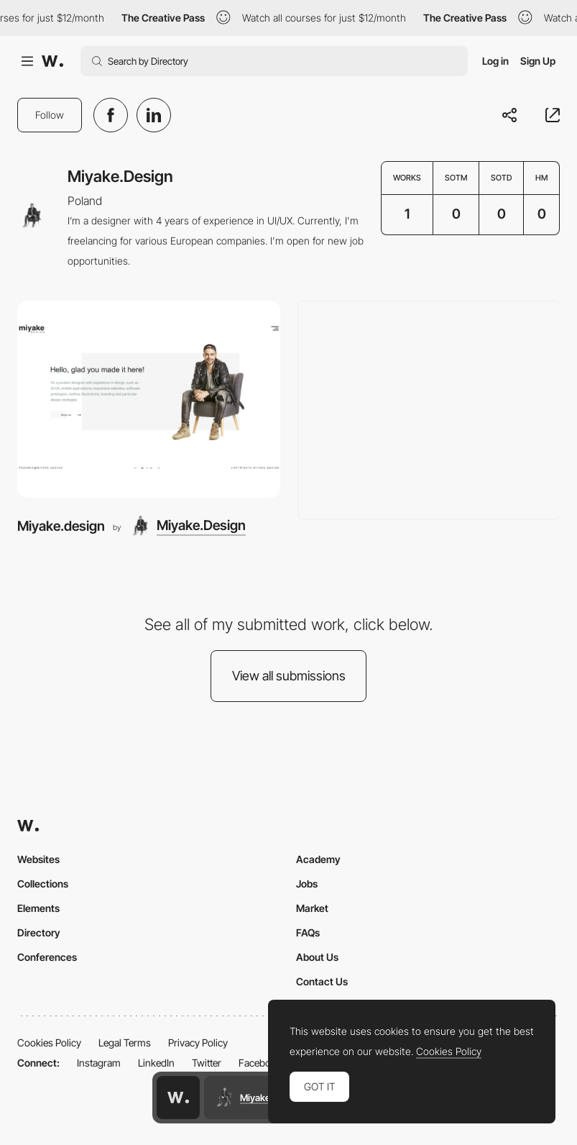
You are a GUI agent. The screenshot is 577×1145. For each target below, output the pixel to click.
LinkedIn (156, 1063)
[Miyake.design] (148, 399)
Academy (318, 859)
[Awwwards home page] (178, 1097)
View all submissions (289, 675)
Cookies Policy (49, 1042)
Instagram (99, 1063)
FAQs (308, 932)
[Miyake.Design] (187, 526)
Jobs (307, 883)
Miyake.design (61, 526)
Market (312, 908)
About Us (317, 957)
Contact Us (322, 981)
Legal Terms (124, 1042)
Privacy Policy (198, 1042)
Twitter (206, 1063)
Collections (42, 883)
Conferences (47, 957)
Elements (38, 908)
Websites (38, 859)
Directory (38, 932)
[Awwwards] (52, 61)
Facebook (260, 1063)
